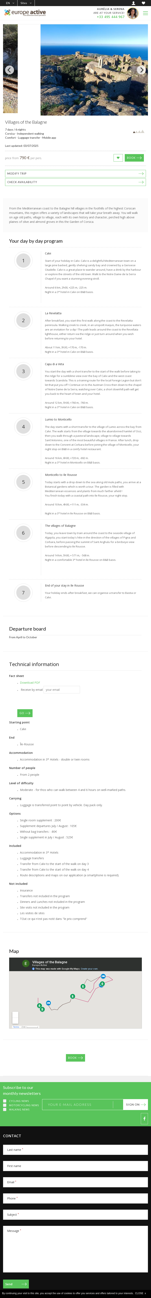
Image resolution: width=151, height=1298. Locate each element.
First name (14, 1166)
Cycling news (19, 1101)
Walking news (19, 1109)
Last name (15, 1150)
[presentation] (48, 701)
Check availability (22, 182)
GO (22, 713)
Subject (13, 1214)
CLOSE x (140, 1293)
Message (14, 1231)
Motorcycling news (24, 1105)
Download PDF (30, 682)
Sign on (133, 1104)
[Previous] (9, 69)
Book (131, 157)
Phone (12, 1198)
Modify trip (17, 173)
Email (11, 1182)
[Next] (141, 69)
